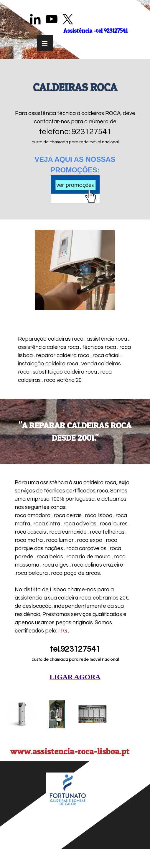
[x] (67, 19)
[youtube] (51, 19)
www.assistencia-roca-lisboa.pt (69, 751)
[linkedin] (35, 19)
